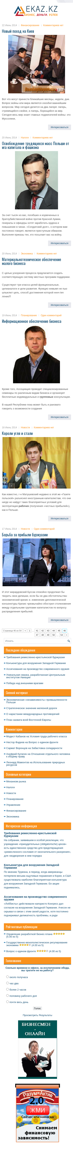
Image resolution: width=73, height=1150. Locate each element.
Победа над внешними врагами (24, 683)
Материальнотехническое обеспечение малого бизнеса (31, 261)
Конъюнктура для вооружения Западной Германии (36, 663)
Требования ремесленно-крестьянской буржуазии (35, 657)
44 (53, 630)
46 (64, 630)
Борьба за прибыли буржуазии (25, 534)
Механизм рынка (16, 781)
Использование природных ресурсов (35, 763)
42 (42, 630)
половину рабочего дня (23, 995)
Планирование (29, 315)
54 (62, 635)
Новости (25, 427)
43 (48, 630)
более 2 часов (18, 989)
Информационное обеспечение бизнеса (31, 321)
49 (48, 635)
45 (59, 630)
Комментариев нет (53, 25)
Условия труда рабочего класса (48, 736)
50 (53, 635)
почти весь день (19, 1002)
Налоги (25, 137)
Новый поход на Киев (18, 31)
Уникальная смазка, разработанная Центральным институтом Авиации (35, 676)
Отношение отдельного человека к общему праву (38, 755)
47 (37, 635)
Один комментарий (51, 315)
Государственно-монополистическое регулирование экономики (36, 944)
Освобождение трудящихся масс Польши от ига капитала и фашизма (35, 145)
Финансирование (30, 25)
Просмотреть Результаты (37, 1015)
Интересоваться (59, 127)
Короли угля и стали (17, 433)
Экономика (27, 253)
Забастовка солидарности (47, 748)
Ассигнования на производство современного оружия (37, 669)
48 (42, 635)
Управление (13, 804)
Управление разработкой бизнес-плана (29, 934)
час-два (14, 983)
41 (37, 630)
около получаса (19, 977)
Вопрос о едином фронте (43, 742)
